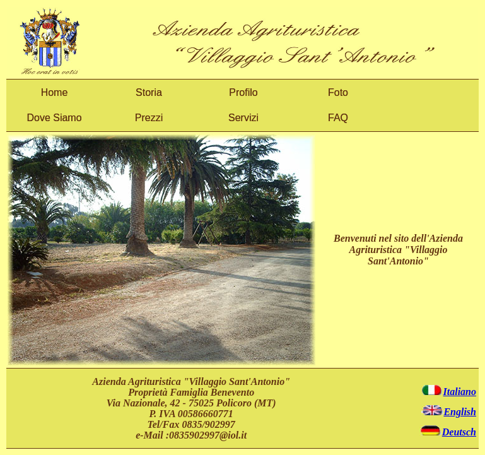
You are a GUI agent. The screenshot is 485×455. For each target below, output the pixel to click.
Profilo (243, 92)
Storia (149, 92)
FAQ (338, 117)
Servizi (243, 117)
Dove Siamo (53, 117)
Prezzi (149, 117)
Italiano (448, 391)
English (448, 411)
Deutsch (447, 432)
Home (54, 92)
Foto (338, 92)
